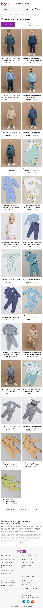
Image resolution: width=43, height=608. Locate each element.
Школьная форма (6, 573)
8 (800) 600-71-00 (22, 4)
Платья (3, 568)
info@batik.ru (27, 595)
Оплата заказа (27, 559)
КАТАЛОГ (6, 556)
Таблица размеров (28, 568)
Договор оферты (6, 585)
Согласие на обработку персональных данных (8, 581)
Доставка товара (27, 562)
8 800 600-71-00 (28, 581)
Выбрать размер (8, 24)
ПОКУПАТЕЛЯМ (30, 556)
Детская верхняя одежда (9, 559)
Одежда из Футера (7, 562)
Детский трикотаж (7, 565)
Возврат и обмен (27, 565)
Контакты (28, 576)
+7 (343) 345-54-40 (29, 589)
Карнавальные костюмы (9, 570)
